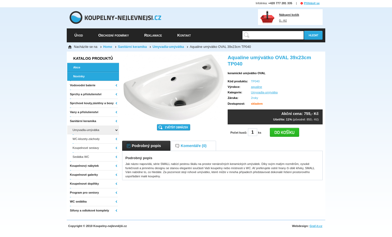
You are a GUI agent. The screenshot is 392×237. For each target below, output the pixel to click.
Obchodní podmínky (113, 35)
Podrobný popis (146, 146)
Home (107, 47)
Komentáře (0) (194, 146)
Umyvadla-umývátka (168, 47)
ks (259, 132)
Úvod (78, 35)
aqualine (256, 86)
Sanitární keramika (132, 47)
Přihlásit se (312, 3)
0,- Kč (289, 17)
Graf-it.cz (315, 226)
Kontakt (184, 35)
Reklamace (153, 35)
